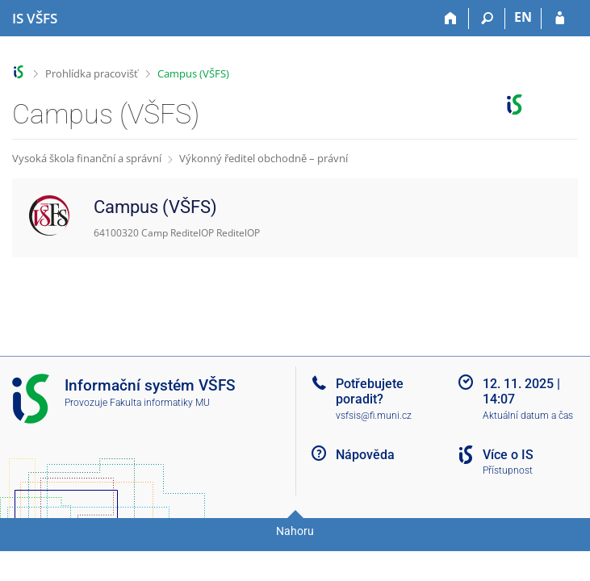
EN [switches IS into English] (523, 17)
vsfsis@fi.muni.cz (374, 415)
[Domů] (451, 18)
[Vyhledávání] (487, 18)
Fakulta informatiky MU (160, 402)
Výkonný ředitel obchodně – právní (263, 158)
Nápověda (365, 454)
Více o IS (508, 454)
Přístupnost (508, 470)
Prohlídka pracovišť (91, 73)
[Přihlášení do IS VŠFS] (560, 18)
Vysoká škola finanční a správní (86, 158)
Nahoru (295, 531)
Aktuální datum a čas (528, 415)
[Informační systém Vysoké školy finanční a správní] (34, 18)
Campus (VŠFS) (193, 73)
